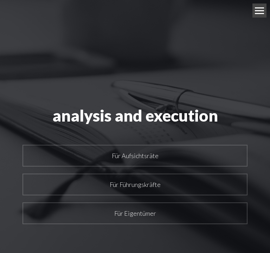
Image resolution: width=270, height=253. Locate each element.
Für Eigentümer (135, 213)
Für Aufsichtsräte (135, 156)
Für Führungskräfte (135, 184)
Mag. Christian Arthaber (126, 11)
